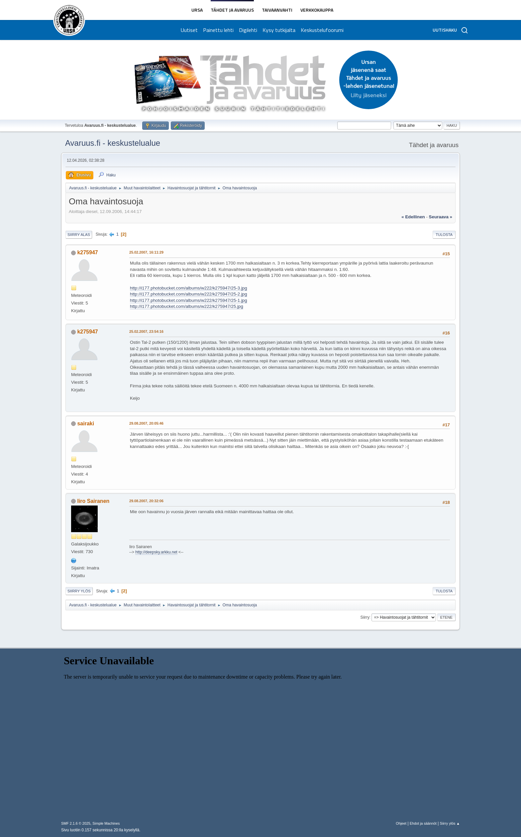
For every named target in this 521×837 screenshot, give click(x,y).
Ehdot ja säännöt (423, 823)
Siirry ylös (79, 591)
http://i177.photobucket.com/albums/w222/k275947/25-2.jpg (188, 294)
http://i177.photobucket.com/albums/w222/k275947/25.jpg (186, 306)
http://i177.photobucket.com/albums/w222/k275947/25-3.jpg (188, 288)
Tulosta (444, 235)
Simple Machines (106, 823)
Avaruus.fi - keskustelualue (112, 142)
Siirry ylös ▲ (450, 823)
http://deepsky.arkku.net (156, 552)
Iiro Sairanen (93, 501)
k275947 (87, 252)
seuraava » (440, 216)
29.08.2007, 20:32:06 (146, 501)
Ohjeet (401, 823)
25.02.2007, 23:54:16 (146, 331)
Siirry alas (78, 235)
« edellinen (413, 216)
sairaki (85, 423)
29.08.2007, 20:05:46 (146, 423)
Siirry (364, 617)
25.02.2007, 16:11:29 (146, 252)
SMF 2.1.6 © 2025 (75, 823)
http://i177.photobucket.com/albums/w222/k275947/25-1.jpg (188, 300)
